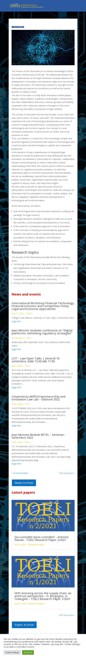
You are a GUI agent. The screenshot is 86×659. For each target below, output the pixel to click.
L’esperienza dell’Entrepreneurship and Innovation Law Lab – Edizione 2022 (38, 398)
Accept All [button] (28, 652)
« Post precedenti (20, 473)
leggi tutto (16, 321)
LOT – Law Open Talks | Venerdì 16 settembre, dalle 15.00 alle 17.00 (35, 359)
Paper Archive (24, 625)
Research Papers (36, 544)
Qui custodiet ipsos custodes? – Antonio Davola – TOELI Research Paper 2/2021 (41, 538)
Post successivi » (67, 473)
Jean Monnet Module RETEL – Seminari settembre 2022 (38, 436)
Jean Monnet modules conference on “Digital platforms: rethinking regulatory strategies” (42, 331)
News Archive (24, 483)
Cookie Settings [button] (12, 652)
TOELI (29, 313)
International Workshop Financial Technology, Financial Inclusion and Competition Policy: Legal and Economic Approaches (43, 306)
